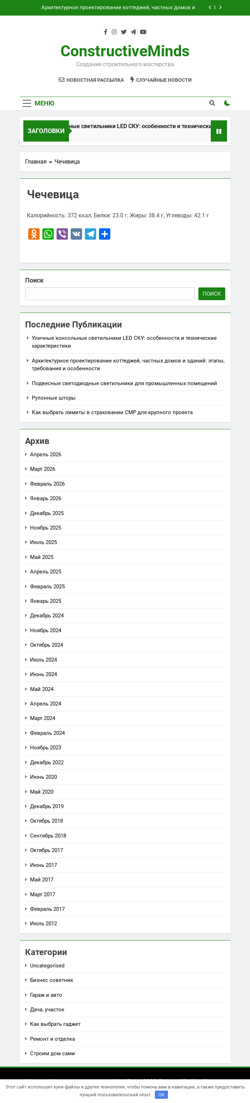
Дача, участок (47, 1009)
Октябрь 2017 (46, 850)
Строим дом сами (52, 1053)
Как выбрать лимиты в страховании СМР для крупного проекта (112, 412)
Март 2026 (42, 469)
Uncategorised (47, 965)
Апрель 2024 (45, 704)
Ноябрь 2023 (45, 747)
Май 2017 (41, 879)
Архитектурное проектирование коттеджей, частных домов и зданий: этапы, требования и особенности (118, 8)
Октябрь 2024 (46, 645)
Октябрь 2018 (46, 821)
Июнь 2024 (43, 674)
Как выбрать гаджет (55, 1024)
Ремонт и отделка (52, 1039)
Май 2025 (41, 557)
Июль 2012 (43, 923)
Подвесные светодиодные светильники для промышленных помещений (124, 383)
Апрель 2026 (45, 454)
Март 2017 (42, 894)
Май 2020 (41, 792)
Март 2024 (42, 718)
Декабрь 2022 (47, 762)
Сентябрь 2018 (48, 836)
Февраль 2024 (47, 733)
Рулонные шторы (54, 398)
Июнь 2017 (43, 865)
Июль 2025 (43, 542)
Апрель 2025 (45, 571)
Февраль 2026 (47, 484)
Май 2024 (41, 689)
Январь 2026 (45, 498)
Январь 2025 (45, 601)
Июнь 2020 (43, 777)
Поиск (34, 280)
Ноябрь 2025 (45, 528)
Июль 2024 (43, 660)
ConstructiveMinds (125, 51)
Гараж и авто (46, 995)
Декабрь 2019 (47, 806)
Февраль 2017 (47, 909)
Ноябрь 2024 (45, 630)
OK (161, 1094)
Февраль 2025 (47, 586)
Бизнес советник (51, 980)
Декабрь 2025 (47, 513)
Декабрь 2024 (47, 615)
